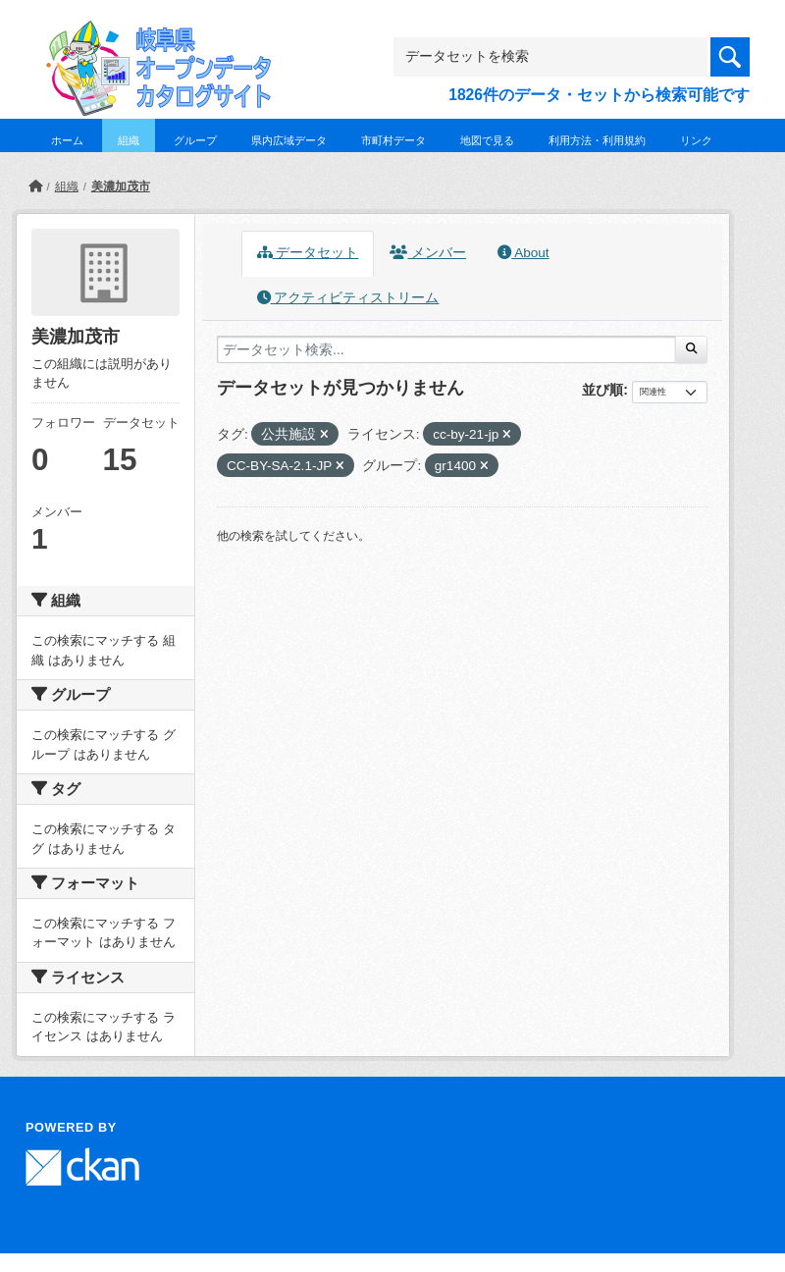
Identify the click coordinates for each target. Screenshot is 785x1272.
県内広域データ (289, 140)
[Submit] (691, 349)
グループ (195, 140)
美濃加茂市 (120, 186)
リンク (696, 140)
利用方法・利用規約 (597, 140)
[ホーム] (35, 186)
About (523, 252)
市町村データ (393, 140)
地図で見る (487, 140)
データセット (308, 252)
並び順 (602, 390)
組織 (128, 140)
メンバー (428, 252)
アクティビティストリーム (348, 298)
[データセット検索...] (446, 349)
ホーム (67, 140)
